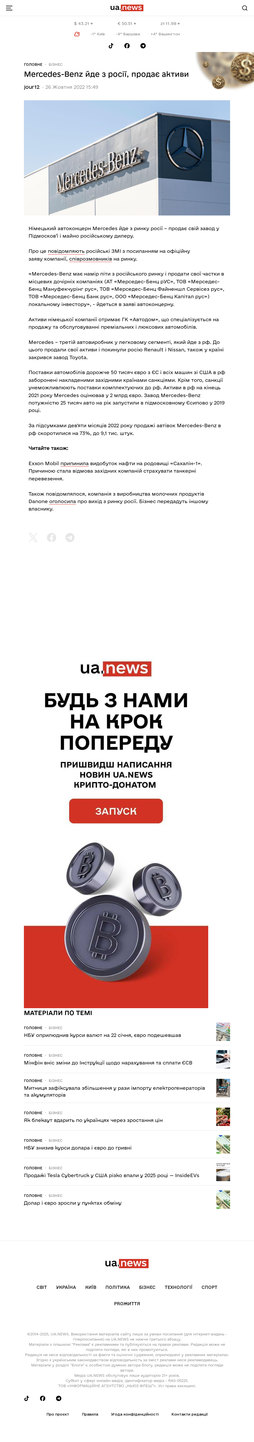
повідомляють (66, 251)
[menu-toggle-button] (9, 8)
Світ (42, 1287)
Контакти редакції (189, 1414)
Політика (117, 1287)
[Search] (244, 8)
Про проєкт (57, 1414)
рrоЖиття (127, 1303)
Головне (33, 64)
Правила (90, 1414)
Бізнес (55, 64)
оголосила (62, 501)
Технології (178, 1287)
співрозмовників (90, 258)
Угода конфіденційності (135, 1414)
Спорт (209, 1287)
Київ (90, 1287)
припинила (74, 463)
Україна (66, 1287)
